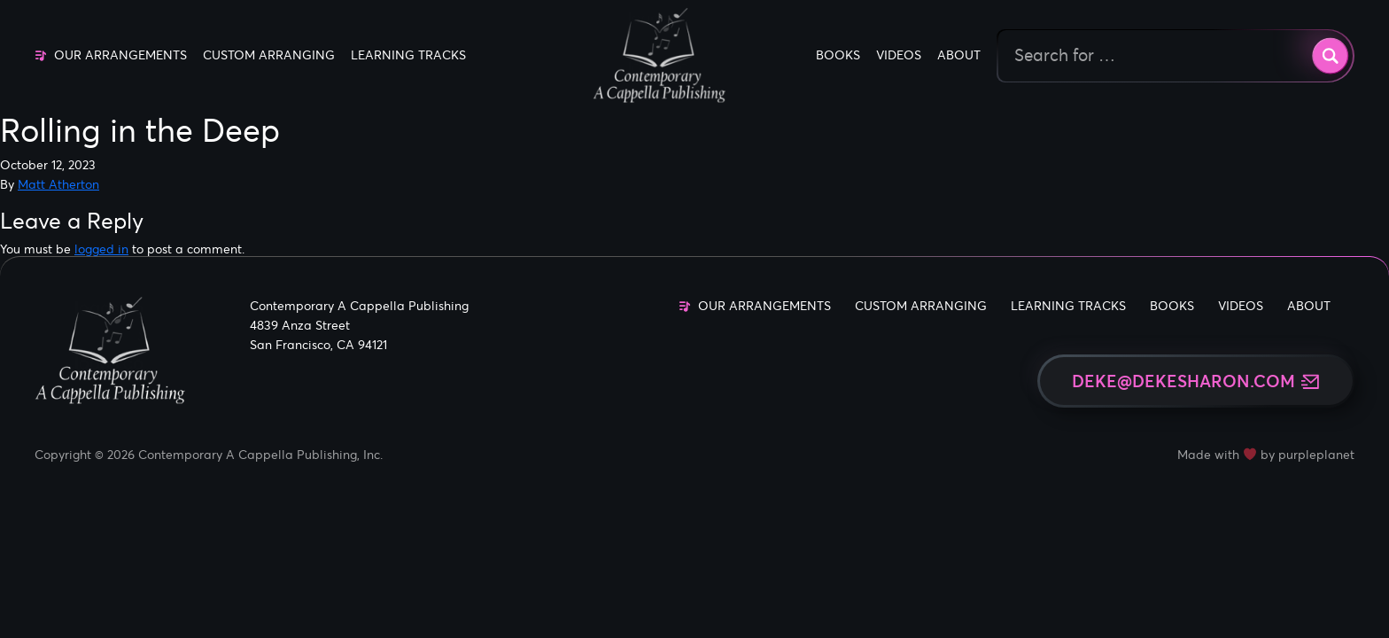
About (959, 55)
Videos (898, 55)
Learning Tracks (408, 55)
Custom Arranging (269, 55)
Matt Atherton (58, 184)
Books (838, 55)
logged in (101, 249)
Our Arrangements (120, 55)
